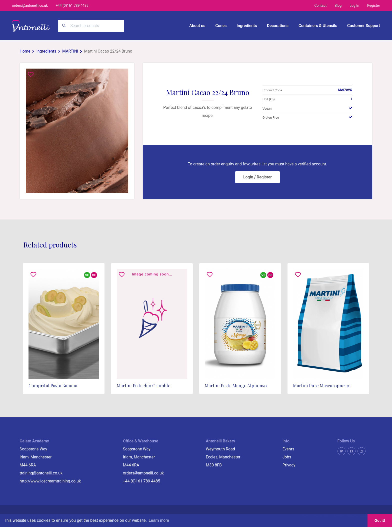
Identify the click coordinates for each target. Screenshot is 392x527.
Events (288, 448)
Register (373, 6)
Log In (354, 6)
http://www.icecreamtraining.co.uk (50, 480)
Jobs (286, 456)
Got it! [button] (379, 520)
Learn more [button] (159, 520)
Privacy (289, 464)
